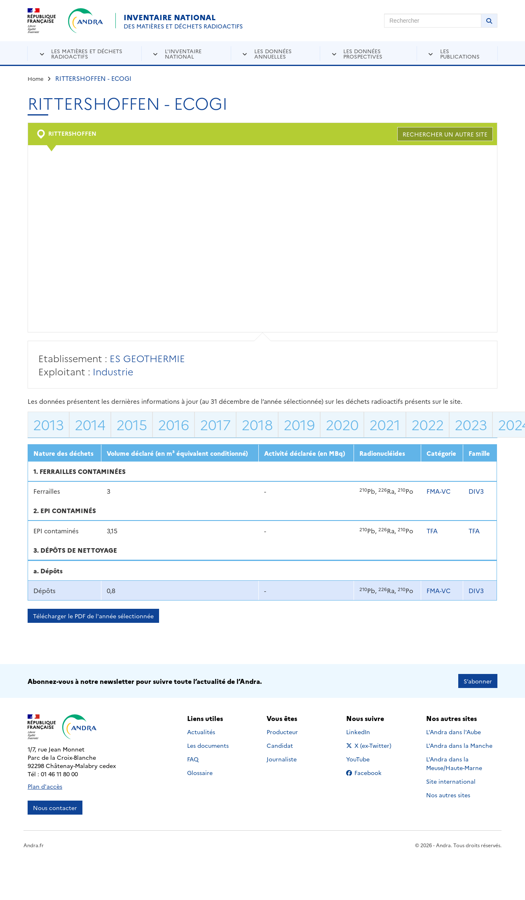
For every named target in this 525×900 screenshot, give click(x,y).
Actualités (201, 732)
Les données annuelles (273, 53)
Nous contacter (55, 807)
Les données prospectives (362, 53)
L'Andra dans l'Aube (453, 732)
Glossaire (200, 772)
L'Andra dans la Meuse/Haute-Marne (454, 763)
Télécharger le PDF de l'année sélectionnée (93, 616)
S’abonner (478, 681)
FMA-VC (438, 491)
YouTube (367, 759)
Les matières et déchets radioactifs (86, 53)
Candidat (280, 745)
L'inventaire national (183, 53)
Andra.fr (33, 844)
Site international (451, 781)
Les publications (460, 53)
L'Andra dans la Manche (459, 745)
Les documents (208, 745)
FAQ (193, 759)
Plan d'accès (45, 786)
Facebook (370, 772)
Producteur (282, 732)
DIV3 (476, 491)
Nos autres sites (448, 795)
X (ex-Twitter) (370, 745)
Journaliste (282, 759)
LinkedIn (367, 732)
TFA (432, 530)
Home (36, 78)
